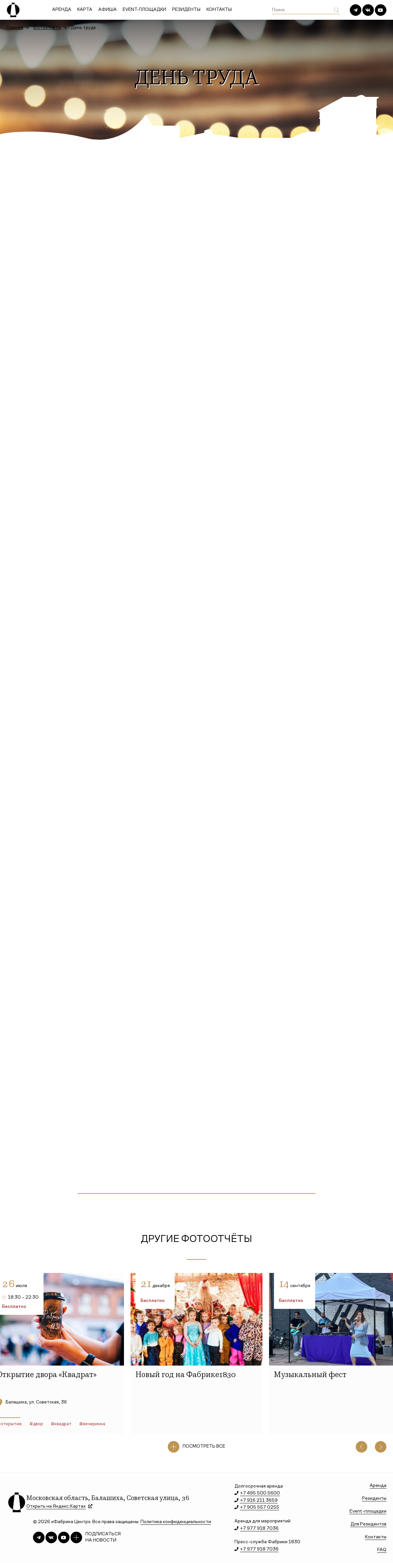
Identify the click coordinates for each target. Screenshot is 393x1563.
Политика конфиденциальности (175, 1521)
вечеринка (94, 1424)
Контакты (219, 10)
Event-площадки (144, 10)
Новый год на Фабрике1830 (186, 1375)
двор (38, 1424)
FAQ (381, 1550)
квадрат (63, 1424)
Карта (84, 10)
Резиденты (186, 10)
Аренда (61, 10)
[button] (361, 1447)
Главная (15, 28)
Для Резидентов (368, 1524)
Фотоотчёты (47, 28)
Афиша (107, 10)
